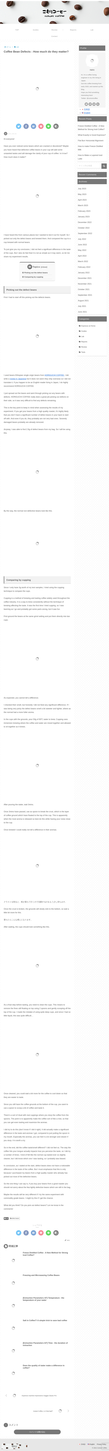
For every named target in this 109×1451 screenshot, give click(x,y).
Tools (83, 352)
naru (92, 70)
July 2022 (82, 239)
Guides (84, 331)
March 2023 (83, 205)
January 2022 (84, 273)
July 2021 (82, 306)
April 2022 (82, 256)
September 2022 (85, 233)
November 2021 (85, 284)
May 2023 (82, 194)
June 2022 (82, 245)
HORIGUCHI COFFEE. (54, 375)
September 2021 (85, 295)
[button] (104, 166)
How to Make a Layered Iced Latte (90, 157)
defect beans (14, 1218)
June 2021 (82, 312)
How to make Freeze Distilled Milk (90, 148)
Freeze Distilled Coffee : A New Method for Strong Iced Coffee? (91, 127)
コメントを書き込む (37, 1432)
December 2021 (85, 278)
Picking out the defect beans (36, 273)
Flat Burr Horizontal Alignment (90, 141)
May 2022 (82, 250)
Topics (36, 267)
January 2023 (84, 217)
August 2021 (83, 301)
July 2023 (82, 189)
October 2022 (84, 228)
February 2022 (84, 267)
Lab (6, 1218)
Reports (84, 342)
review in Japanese (18, 379)
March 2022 (83, 261)
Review (84, 347)
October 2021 (84, 289)
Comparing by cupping (33, 277)
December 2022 (85, 222)
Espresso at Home (88, 326)
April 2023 (82, 200)
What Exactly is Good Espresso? (92, 135)
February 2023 (84, 211)
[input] (92, 165)
